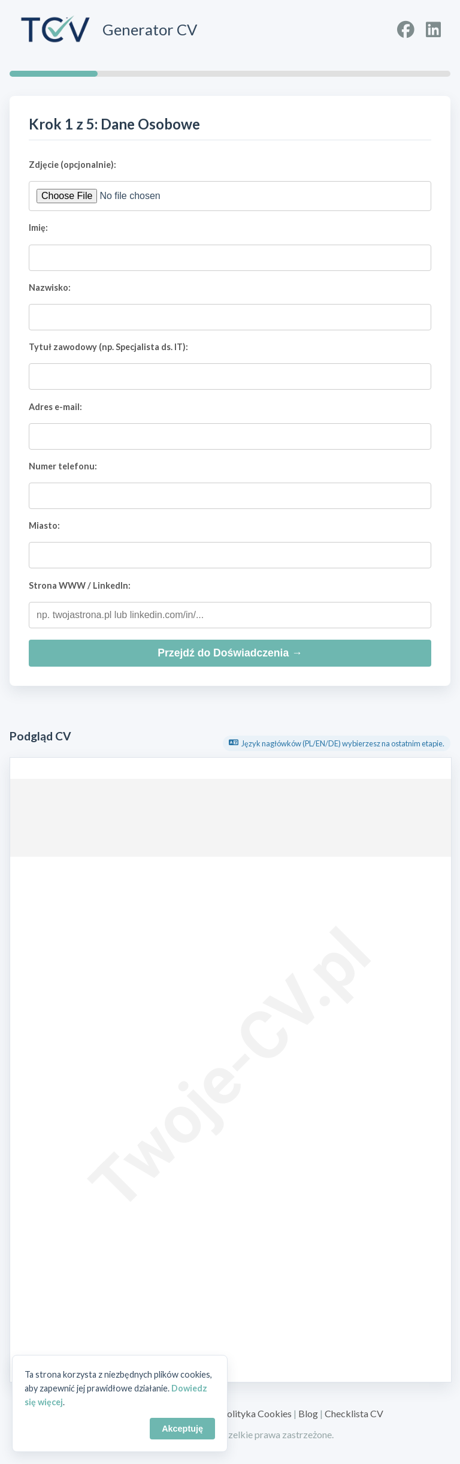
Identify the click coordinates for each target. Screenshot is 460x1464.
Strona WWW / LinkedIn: (80, 585)
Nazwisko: (50, 287)
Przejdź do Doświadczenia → (230, 653)
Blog (308, 1413)
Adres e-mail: (55, 407)
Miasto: (44, 525)
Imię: (38, 227)
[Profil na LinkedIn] (433, 29)
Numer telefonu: (63, 466)
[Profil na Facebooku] (405, 29)
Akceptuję (182, 1428)
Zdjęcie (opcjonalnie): (72, 164)
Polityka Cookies (256, 1413)
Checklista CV (354, 1413)
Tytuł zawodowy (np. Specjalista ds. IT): (108, 347)
